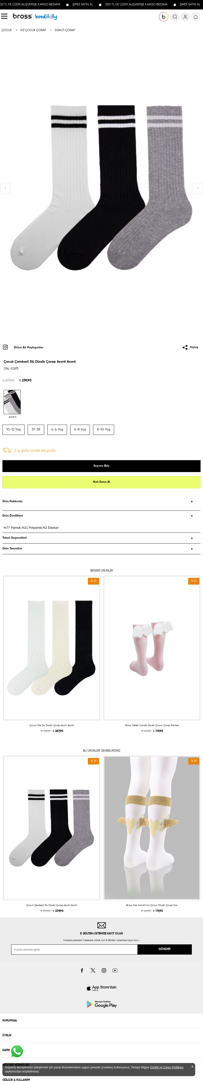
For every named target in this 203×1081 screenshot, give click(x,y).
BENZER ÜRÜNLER (101, 570)
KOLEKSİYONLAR (46, 17)
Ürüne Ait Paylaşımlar (28, 347)
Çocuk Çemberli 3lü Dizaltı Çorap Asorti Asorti (51, 905)
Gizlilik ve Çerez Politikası (166, 1067)
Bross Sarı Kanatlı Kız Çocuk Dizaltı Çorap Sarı (152, 905)
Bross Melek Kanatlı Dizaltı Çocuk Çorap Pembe (152, 725)
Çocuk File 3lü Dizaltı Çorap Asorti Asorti (51, 725)
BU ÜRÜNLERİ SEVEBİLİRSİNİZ (101, 750)
